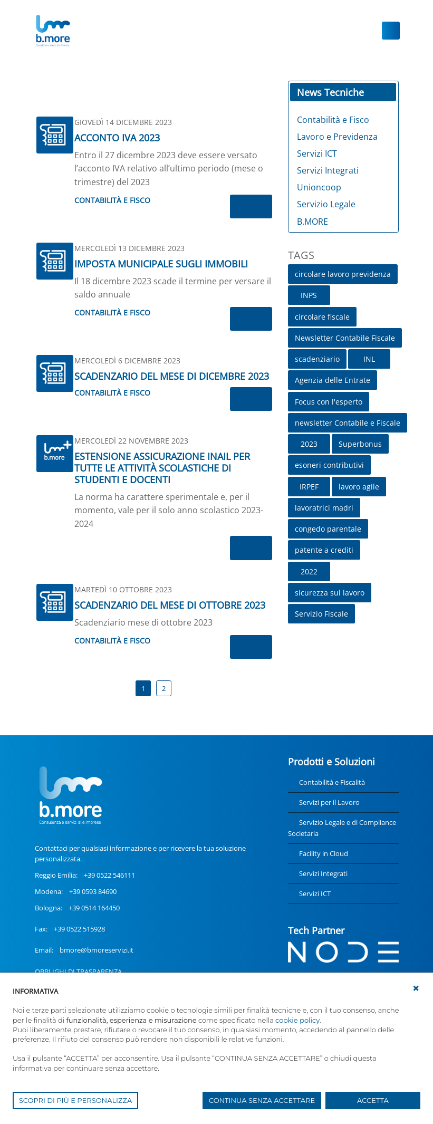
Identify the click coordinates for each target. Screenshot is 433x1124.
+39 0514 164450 (94, 907)
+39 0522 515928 (79, 929)
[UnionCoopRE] (52, 30)
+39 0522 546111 (109, 875)
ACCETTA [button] (373, 1100)
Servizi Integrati (323, 873)
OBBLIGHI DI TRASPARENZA (78, 971)
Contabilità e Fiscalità (332, 782)
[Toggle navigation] (391, 31)
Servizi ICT (315, 893)
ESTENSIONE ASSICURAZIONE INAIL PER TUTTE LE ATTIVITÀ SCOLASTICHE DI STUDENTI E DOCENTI (162, 468)
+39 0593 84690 (93, 891)
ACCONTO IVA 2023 (117, 137)
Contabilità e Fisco (112, 200)
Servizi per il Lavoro (329, 802)
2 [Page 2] (164, 688)
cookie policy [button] (297, 1020)
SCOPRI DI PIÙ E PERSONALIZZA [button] (75, 1100)
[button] (416, 988)
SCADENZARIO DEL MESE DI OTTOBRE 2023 (169, 605)
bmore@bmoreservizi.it (96, 950)
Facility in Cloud (323, 853)
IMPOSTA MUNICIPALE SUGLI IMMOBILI (161, 263)
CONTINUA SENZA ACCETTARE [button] (262, 1100)
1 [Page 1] (143, 688)
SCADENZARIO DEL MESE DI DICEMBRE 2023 (171, 376)
